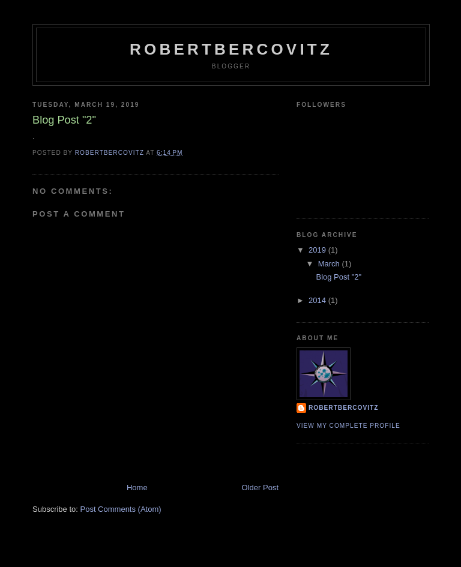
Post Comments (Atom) (120, 509)
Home (137, 487)
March (330, 263)
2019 (318, 249)
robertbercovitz (231, 49)
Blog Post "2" (338, 276)
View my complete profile (348, 425)
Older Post (260, 487)
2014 (318, 300)
